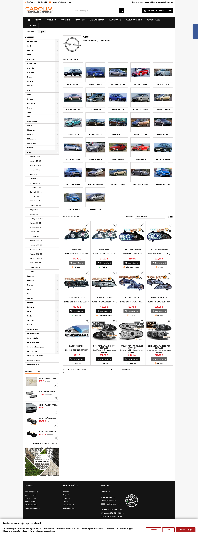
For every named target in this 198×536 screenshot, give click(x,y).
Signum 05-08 (35, 227)
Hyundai (31, 103)
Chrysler (31, 68)
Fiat (29, 90)
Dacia (29, 77)
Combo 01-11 (35, 183)
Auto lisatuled (33, 342)
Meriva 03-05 (35, 214)
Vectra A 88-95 (36, 240)
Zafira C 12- (34, 271)
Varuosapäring (134, 20)
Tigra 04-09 (34, 236)
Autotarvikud (33, 333)
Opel (29, 152)
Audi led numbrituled (48, 392)
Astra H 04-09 (35, 165)
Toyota (30, 320)
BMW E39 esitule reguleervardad (48, 378)
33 (117, 369)
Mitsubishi (31, 139)
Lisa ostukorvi (76, 263)
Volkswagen (32, 329)
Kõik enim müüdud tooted (46, 444)
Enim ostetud (32, 371)
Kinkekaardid (33, 364)
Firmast (39, 20)
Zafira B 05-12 (35, 267)
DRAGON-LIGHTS (77, 298)
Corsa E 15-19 (35, 201)
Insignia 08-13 (35, 205)
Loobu (168, 530)
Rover (29, 289)
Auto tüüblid (32, 338)
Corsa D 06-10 (35, 196)
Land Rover (32, 121)
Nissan (30, 148)
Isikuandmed (68, 505)
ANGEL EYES (77, 249)
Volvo (29, 325)
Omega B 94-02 (36, 218)
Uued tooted (30, 495)
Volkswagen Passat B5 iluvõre (48, 405)
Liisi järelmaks (97, 20)
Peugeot (30, 276)
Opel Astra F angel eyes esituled (104, 347)
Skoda (30, 298)
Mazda (30, 134)
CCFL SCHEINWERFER (131, 249)
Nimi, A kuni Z (150, 216)
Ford (29, 94)
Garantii (65, 20)
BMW (29, 55)
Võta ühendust (69, 508)
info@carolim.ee (64, 2)
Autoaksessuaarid (35, 356)
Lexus (29, 125)
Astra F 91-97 (35, 156)
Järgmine (126, 369)
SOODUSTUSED (153, 20)
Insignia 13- (34, 210)
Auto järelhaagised (35, 347)
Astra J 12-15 (35, 174)
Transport (80, 20)
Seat (29, 294)
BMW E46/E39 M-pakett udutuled (48, 418)
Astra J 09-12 (35, 170)
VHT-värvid (32, 351)
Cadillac (31, 59)
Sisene (146, 2)
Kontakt (32, 25)
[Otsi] (99, 10)
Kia (28, 117)
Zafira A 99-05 (35, 263)
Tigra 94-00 (34, 232)
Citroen (30, 72)
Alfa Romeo (32, 41)
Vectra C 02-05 (36, 254)
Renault (30, 285)
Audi (29, 46)
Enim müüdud (30, 498)
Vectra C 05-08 (36, 258)
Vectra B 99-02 (36, 249)
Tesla (29, 316)
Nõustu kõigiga (186, 530)
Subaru (30, 307)
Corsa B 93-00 (35, 187)
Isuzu (29, 108)
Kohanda (153, 530)
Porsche (30, 280)
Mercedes (31, 143)
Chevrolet (31, 63)
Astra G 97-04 (35, 161)
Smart (30, 302)
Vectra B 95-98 (36, 245)
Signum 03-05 (35, 223)
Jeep (29, 112)
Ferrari (30, 86)
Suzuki (30, 311)
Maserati (31, 130)
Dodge (30, 81)
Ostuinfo (52, 20)
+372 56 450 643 (40, 2)
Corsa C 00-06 (36, 192)
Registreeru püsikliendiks (162, 2)
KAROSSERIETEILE (76, 346)
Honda (30, 99)
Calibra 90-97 (35, 179)
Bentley (30, 50)
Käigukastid (115, 20)
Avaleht (29, 37)
